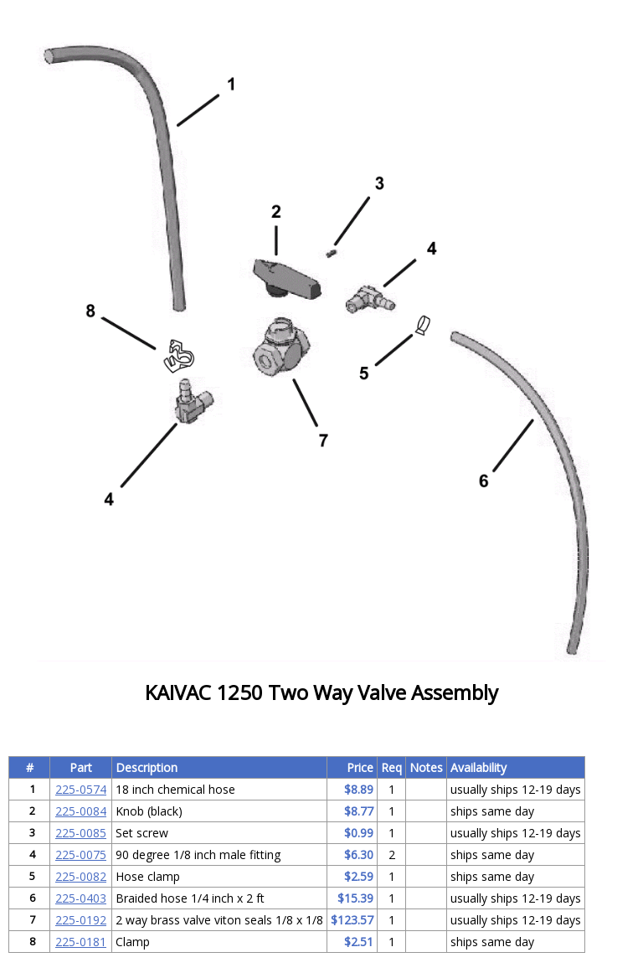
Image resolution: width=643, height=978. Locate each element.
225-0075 (80, 854)
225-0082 (80, 876)
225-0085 (80, 833)
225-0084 (80, 811)
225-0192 (80, 920)
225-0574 (80, 789)
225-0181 (80, 942)
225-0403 (80, 898)
